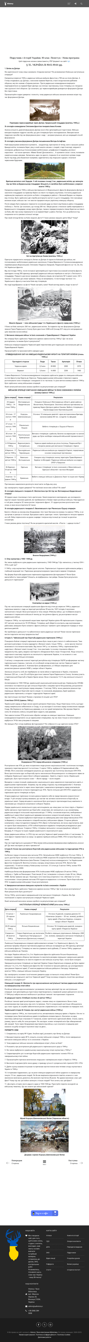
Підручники (71, 1253)
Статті (48, 1270)
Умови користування (27, 1335)
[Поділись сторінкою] (75, 3)
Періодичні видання (74, 1247)
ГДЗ (47, 1241)
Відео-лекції (50, 1258)
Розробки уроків (73, 1258)
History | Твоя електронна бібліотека (43, 1332)
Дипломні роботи (44, 1337)
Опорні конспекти (74, 1241)
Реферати (50, 1264)
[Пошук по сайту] (81, 3)
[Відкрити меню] (69, 3)
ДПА (48, 1247)
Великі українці (73, 1264)
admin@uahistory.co (36, 1306)
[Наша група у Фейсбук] (38, 1324)
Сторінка (20, 1161)
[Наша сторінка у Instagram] (50, 1324)
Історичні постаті (73, 1270)
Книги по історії (73, 1235)
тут (68, 61)
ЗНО (47, 1253)
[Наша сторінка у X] (44, 1324)
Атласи (49, 1235)
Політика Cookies (63, 1335)
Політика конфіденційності (46, 1335)
